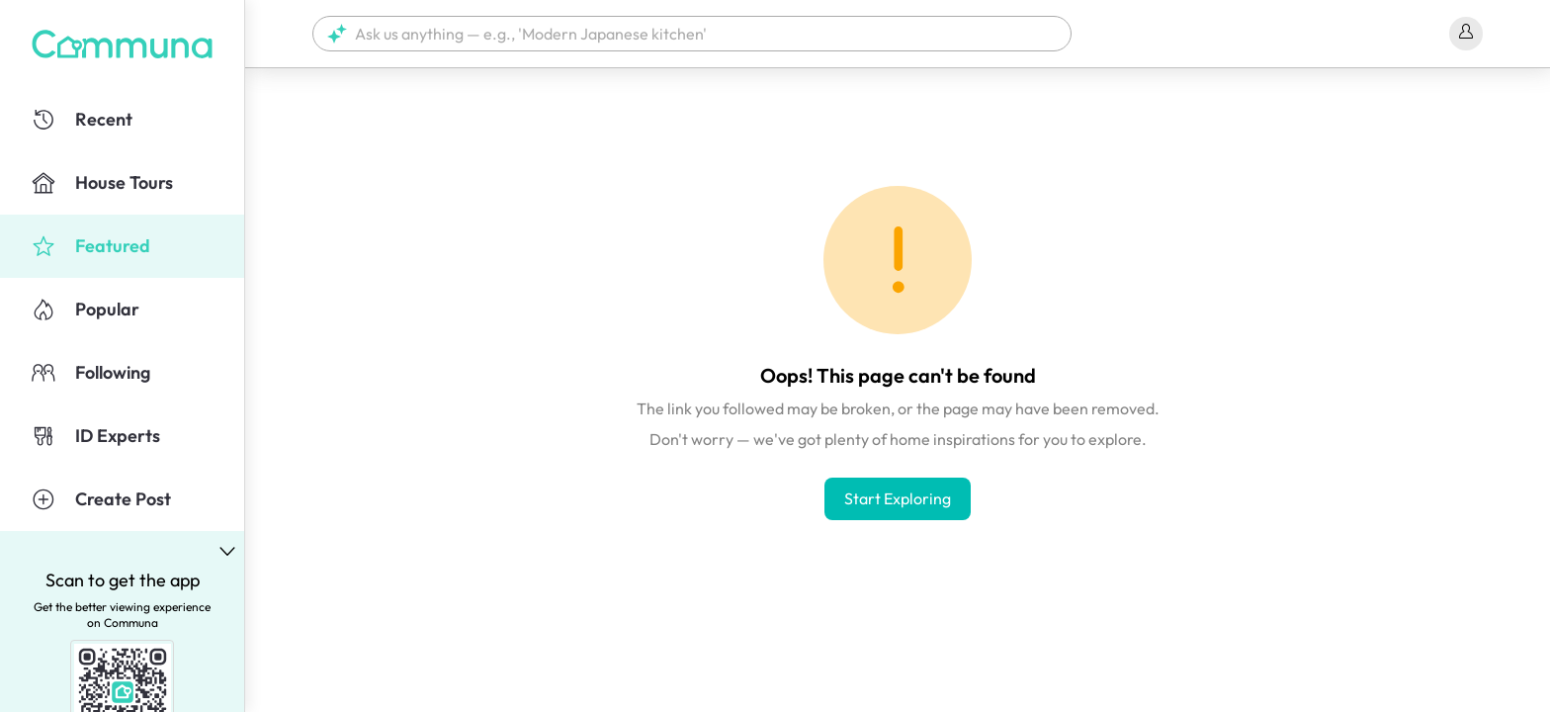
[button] (692, 33)
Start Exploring (897, 498)
